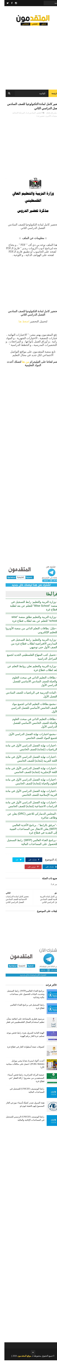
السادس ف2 (26, 114)
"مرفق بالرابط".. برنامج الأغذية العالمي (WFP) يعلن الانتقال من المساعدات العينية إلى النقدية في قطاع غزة (29, 830)
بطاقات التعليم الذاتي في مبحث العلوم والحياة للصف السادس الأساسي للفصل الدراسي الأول (30, 683)
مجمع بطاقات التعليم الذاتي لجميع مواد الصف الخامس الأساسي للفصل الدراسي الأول (30, 709)
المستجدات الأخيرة (48, 118)
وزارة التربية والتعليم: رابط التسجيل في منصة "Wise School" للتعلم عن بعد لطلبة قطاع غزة (29, 607)
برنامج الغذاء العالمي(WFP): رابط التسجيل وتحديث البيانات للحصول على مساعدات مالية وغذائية (21, 995)
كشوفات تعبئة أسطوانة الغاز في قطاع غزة (21, 1048)
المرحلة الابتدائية (14, 114)
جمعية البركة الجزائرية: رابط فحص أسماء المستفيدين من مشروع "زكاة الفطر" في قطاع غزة (21, 1079)
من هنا (21, 363)
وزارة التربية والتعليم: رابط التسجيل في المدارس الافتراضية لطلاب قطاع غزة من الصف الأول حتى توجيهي (30, 645)
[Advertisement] (28, 56)
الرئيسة (50, 94)
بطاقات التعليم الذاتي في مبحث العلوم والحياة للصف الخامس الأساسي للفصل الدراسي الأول (30, 724)
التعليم (34, 114)
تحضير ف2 (36, 118)
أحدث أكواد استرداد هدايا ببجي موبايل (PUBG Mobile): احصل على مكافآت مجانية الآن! (21, 1065)
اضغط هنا (19, 323)
